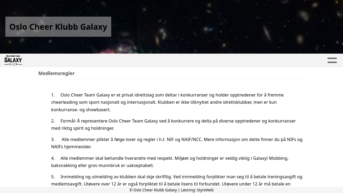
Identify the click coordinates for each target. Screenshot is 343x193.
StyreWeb (205, 189)
